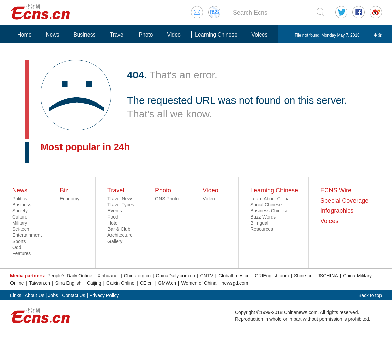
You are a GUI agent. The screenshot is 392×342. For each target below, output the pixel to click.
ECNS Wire (335, 190)
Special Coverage (344, 200)
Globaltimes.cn (234, 275)
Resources (261, 229)
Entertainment (27, 235)
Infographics (336, 210)
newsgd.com (235, 283)
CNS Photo (167, 198)
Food (112, 217)
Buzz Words (263, 217)
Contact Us (73, 295)
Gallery (114, 241)
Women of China (198, 283)
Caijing (94, 283)
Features (21, 253)
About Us (34, 295)
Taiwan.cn (39, 283)
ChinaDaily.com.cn (175, 275)
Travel (117, 35)
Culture (19, 217)
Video (174, 35)
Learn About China (270, 198)
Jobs (53, 295)
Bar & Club (118, 229)
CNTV (206, 275)
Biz (64, 190)
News (52, 35)
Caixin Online (120, 283)
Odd (16, 247)
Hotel (113, 223)
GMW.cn (167, 283)
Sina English (68, 283)
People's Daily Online (69, 275)
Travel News (120, 198)
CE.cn (146, 283)
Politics (19, 198)
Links (15, 295)
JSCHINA (328, 275)
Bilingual (259, 223)
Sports (19, 241)
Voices (259, 35)
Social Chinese (266, 204)
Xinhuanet (108, 275)
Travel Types (120, 204)
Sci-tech (20, 229)
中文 (378, 35)
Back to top (370, 295)
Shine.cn (303, 275)
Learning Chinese (216, 35)
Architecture (120, 235)
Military (19, 223)
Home (24, 35)
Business (85, 35)
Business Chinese (269, 210)
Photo (146, 35)
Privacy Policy (104, 295)
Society (20, 210)
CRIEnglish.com (272, 275)
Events (114, 210)
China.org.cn (137, 275)
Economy (69, 198)
